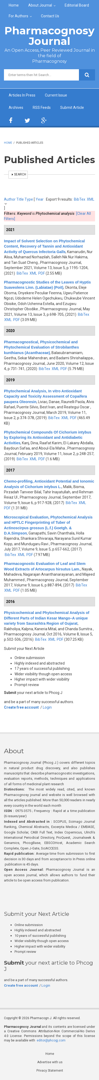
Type (29, 199)
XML (90, 199)
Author (10, 199)
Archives (16, 107)
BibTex (79, 199)
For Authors (18, 16)
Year (40, 199)
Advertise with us (50, 1062)
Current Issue (56, 95)
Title (20, 199)
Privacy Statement (49, 1070)
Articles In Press (22, 95)
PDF (41, 273)
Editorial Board (77, 5)
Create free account (21, 707)
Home (14, 5)
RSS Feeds (42, 107)
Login (47, 707)
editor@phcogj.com (51, 1040)
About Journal (40, 5)
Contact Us (50, 16)
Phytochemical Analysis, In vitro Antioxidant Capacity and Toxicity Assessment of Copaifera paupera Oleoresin (45, 396)
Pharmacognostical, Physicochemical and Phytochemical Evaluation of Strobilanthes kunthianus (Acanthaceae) (41, 347)
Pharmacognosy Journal (49, 35)
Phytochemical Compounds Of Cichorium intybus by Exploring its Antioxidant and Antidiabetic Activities (47, 437)
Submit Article (72, 107)
